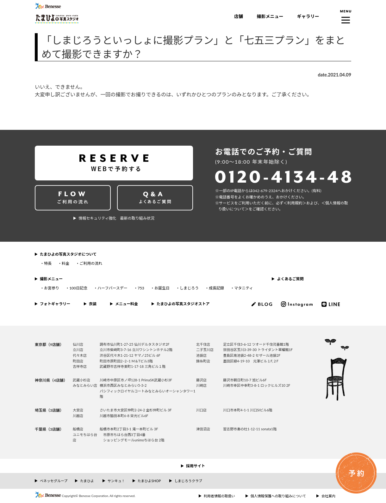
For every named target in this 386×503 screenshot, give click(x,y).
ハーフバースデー (112, 288)
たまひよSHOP (149, 481)
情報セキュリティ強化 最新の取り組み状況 (116, 218)
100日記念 (78, 288)
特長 (48, 263)
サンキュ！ (116, 481)
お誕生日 (162, 288)
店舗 (238, 16)
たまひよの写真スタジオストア (183, 303)
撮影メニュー (270, 16)
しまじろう (189, 288)
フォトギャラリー (55, 303)
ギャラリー (308, 16)
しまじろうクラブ (188, 481)
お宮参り (51, 288)
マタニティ (243, 288)
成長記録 (216, 288)
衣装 (92, 303)
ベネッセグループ (53, 481)
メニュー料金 (126, 303)
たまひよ (87, 481)
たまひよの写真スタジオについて (68, 254)
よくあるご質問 (290, 278)
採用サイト (195, 466)
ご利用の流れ (90, 263)
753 (141, 288)
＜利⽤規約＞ (294, 203)
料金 (65, 263)
